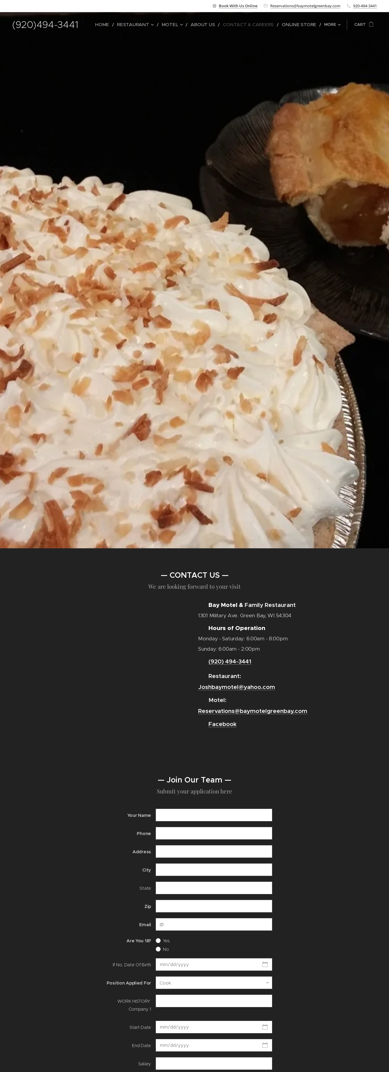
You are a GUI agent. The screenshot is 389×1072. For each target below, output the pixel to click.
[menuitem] (128, 24)
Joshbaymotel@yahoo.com (236, 686)
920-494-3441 (365, 6)
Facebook (222, 723)
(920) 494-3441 (229, 661)
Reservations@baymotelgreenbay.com (305, 6)
